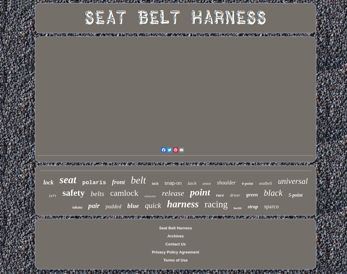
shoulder (226, 183)
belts (97, 194)
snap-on (173, 183)
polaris (94, 182)
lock (48, 182)
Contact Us (175, 244)
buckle (238, 208)
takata (77, 207)
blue (133, 205)
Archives (176, 236)
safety (73, 193)
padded (113, 206)
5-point (295, 195)
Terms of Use (175, 260)
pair (93, 205)
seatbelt (265, 183)
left (52, 196)
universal (293, 181)
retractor (150, 196)
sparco (271, 206)
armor (206, 183)
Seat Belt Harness (175, 228)
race (220, 195)
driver (235, 195)
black (273, 193)
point (200, 192)
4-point (247, 183)
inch (155, 183)
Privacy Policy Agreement (175, 252)
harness (182, 204)
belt (138, 180)
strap (253, 206)
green (252, 195)
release (173, 193)
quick (153, 205)
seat (68, 180)
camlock (124, 193)
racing (215, 204)
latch (191, 183)
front (118, 182)
